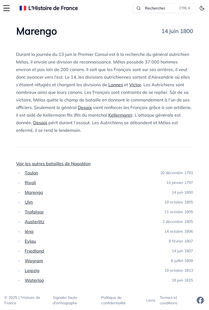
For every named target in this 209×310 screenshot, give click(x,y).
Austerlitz (34, 221)
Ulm (29, 202)
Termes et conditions (168, 300)
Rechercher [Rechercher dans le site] (163, 8)
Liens (150, 300)
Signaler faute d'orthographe (65, 300)
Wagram (34, 260)
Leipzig (32, 270)
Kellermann (119, 115)
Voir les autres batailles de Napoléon (53, 163)
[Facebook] (200, 300)
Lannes (115, 84)
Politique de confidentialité (113, 300)
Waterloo (34, 280)
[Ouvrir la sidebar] (6, 8)
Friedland (34, 251)
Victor (135, 84)
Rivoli (30, 182)
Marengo (34, 192)
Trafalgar (34, 212)
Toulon (31, 172)
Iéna (29, 231)
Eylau (30, 241)
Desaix (85, 107)
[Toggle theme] (202, 8)
